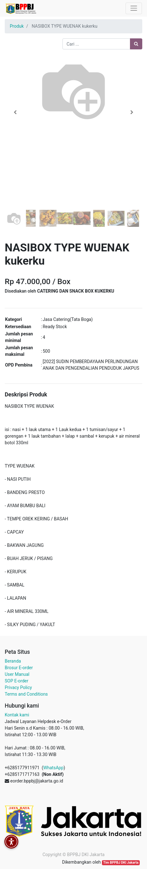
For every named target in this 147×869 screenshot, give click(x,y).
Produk (17, 26)
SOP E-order (16, 680)
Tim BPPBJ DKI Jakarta (120, 863)
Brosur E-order (19, 667)
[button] (15, 112)
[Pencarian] (136, 43)
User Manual (17, 674)
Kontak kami (17, 714)
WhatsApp (53, 767)
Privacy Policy (18, 687)
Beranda (13, 661)
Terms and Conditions (26, 694)
